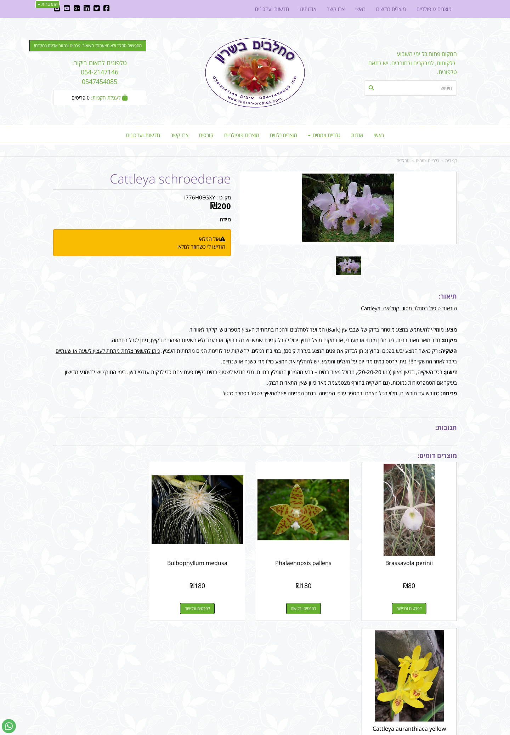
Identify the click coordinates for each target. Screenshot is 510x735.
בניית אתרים (230, 730)
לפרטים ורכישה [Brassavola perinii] (410, 606)
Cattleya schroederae (170, 179)
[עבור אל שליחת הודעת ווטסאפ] (9, 726)
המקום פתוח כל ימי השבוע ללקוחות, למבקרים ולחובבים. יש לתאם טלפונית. (412, 63)
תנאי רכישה (341, 661)
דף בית (451, 161)
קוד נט (245, 730)
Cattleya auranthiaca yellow (99, 560)
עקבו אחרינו (232, 643)
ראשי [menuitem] (379, 134)
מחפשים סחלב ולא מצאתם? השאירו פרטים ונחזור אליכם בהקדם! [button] (88, 46)
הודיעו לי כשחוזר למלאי (201, 246)
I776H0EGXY (199, 197)
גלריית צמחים (427, 161)
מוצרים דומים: (437, 455)
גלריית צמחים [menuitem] (324, 134)
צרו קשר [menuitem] (179, 134)
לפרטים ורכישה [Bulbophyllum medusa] (203, 606)
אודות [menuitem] (357, 134)
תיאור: (448, 296)
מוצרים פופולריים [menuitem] (241, 134)
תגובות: (446, 427)
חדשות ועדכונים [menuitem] (143, 134)
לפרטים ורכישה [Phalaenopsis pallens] (306, 606)
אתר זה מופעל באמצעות (255, 730)
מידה (225, 219)
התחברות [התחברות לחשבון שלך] (47, 4)
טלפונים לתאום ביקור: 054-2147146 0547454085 (99, 72)
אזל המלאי (209, 238)
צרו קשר (341, 643)
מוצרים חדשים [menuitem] (391, 8)
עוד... (138, 643)
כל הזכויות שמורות (438, 703)
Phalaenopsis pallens (307, 560)
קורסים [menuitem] (206, 134)
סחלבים (403, 161)
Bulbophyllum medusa (203, 560)
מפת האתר (441, 643)
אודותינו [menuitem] (308, 8)
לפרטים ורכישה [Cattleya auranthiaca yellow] (99, 606)
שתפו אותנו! (236, 661)
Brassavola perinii (410, 560)
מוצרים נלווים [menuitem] (283, 134)
